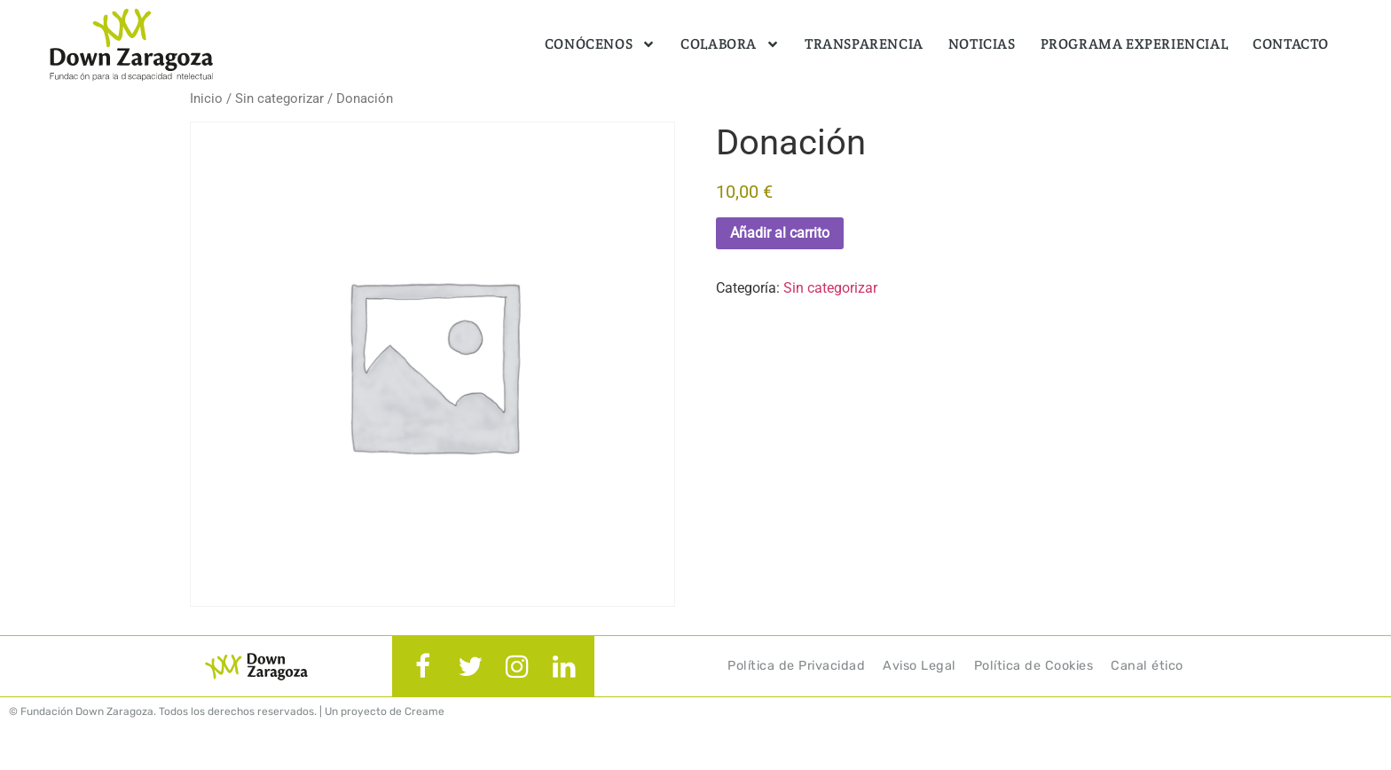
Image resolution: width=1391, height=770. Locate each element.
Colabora (730, 44)
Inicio (206, 98)
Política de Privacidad (796, 665)
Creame (424, 711)
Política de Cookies (1034, 665)
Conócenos (600, 44)
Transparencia (864, 44)
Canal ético (1147, 665)
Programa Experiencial (1135, 44)
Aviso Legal (919, 665)
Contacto (1291, 44)
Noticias (982, 44)
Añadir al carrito (779, 232)
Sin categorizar (279, 98)
